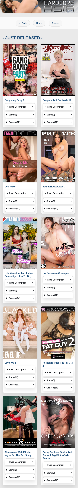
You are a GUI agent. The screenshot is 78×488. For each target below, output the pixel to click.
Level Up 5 (10, 362)
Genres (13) (52, 122)
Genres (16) (52, 388)
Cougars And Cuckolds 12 (57, 100)
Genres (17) (14, 385)
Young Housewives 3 (54, 186)
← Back (23, 23)
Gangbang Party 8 (14, 100)
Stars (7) (50, 288)
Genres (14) (14, 298)
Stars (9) (13, 115)
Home (39, 23)
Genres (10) (52, 480)
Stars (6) (50, 201)
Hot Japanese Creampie (56, 273)
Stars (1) (13, 201)
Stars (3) (13, 291)
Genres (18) (14, 122)
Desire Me (10, 186)
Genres (55, 23)
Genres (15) (52, 295)
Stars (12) (13, 377)
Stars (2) (50, 115)
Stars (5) (50, 380)
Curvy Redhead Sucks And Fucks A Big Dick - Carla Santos (57, 455)
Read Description (17, 107)
